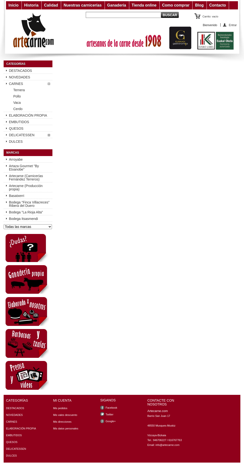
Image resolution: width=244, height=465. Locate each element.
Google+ (111, 421)
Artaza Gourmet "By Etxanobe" (24, 167)
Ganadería (116, 5)
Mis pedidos (60, 408)
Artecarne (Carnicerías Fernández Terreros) (26, 177)
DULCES (16, 141)
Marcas (12, 152)
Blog (199, 5)
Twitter (109, 414)
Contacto (217, 5)
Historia (31, 5)
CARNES (16, 84)
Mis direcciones (62, 421)
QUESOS (16, 128)
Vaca (17, 103)
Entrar (233, 25)
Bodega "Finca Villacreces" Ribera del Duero (29, 204)
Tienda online (144, 5)
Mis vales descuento (65, 414)
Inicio (13, 5)
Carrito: (210, 16)
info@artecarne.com (167, 444)
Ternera (19, 90)
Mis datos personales (65, 428)
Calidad (51, 5)
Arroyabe (16, 159)
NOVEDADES (19, 77)
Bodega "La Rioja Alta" (26, 212)
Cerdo (17, 109)
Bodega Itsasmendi (23, 219)
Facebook (111, 407)
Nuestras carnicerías (82, 5)
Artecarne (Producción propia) (26, 187)
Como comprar (176, 5)
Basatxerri (16, 196)
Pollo (17, 96)
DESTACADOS (20, 71)
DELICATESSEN (22, 135)
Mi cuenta (62, 400)
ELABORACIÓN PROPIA (28, 115)
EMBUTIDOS (19, 122)
